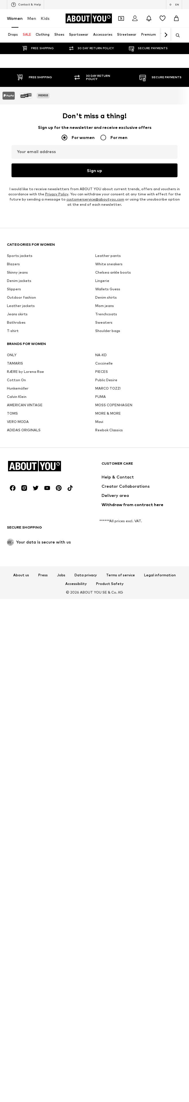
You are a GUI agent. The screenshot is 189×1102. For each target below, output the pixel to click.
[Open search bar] (175, 35)
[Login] (134, 18)
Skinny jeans (17, 1092)
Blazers (13, 1084)
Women (15, 18)
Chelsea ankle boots (113, 1092)
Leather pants (108, 1075)
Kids (45, 18)
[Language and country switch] (174, 4)
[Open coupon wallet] (121, 18)
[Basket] (176, 18)
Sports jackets (20, 1075)
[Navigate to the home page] (89, 18)
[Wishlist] (162, 18)
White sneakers (109, 1084)
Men (31, 18)
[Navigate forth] (165, 35)
